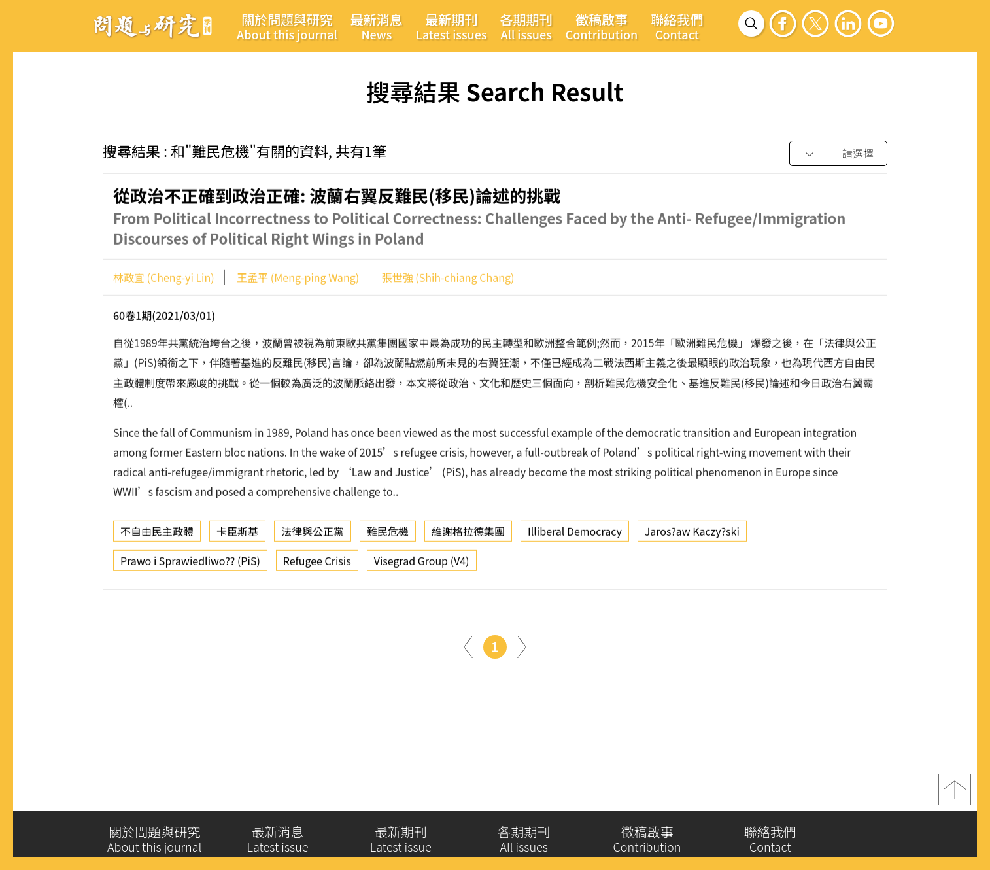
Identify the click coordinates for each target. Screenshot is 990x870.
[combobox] (838, 154)
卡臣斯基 (237, 536)
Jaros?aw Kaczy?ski (692, 536)
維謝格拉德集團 (468, 536)
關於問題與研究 (287, 26)
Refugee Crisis (317, 565)
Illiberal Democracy (575, 536)
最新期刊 (451, 26)
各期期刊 (526, 26)
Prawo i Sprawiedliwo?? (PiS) (190, 565)
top (954, 796)
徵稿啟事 (602, 26)
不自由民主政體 (157, 536)
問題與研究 (153, 25)
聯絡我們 (677, 26)
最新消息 (376, 26)
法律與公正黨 (312, 536)
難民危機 (388, 536)
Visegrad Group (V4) (421, 565)
